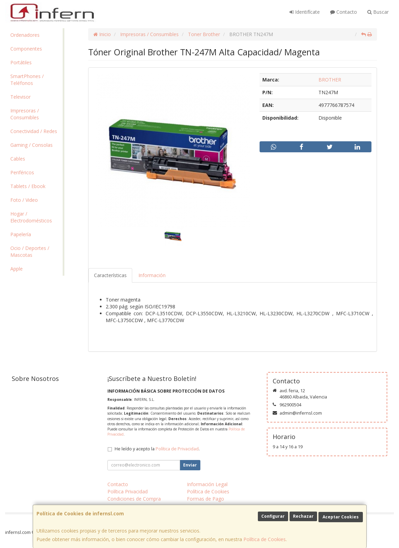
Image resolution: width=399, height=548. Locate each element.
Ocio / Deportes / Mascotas (29, 251)
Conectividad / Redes (33, 131)
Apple (16, 268)
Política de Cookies (264, 539)
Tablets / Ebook (27, 186)
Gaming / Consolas (31, 145)
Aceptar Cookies (341, 517)
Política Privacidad (127, 491)
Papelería (20, 234)
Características (110, 275)
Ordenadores (25, 35)
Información (152, 275)
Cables (17, 158)
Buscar (378, 12)
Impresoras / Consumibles (24, 114)
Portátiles (21, 62)
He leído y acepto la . (157, 449)
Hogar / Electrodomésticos (31, 217)
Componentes (26, 48)
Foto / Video (24, 200)
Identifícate (305, 12)
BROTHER (329, 79)
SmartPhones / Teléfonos (27, 79)
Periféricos (22, 172)
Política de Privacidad (177, 449)
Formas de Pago (205, 498)
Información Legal (207, 484)
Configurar (273, 516)
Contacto (343, 12)
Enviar (190, 465)
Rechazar (303, 516)
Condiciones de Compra (134, 498)
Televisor (20, 97)
